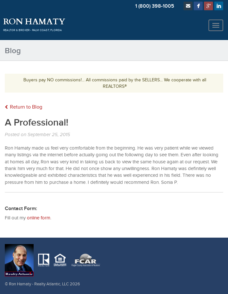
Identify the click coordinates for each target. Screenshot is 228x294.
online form (38, 218)
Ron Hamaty (34, 22)
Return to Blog (23, 107)
